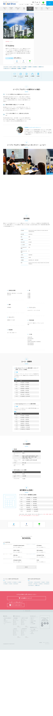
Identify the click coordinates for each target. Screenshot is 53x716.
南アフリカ (37, 594)
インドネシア (31, 594)
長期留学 (24, 68)
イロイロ (15, 591)
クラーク (9, 591)
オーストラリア (37, 591)
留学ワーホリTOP (5, 11)
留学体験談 (11, 8)
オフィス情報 (26, 4)
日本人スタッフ (7, 68)
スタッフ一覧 (21, 4)
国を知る (24, 8)
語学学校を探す (30, 8)
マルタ (48, 591)
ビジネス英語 (24, 66)
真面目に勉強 (14, 68)
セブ (19, 11)
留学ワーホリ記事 (17, 8)
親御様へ (32, 4)
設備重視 (19, 68)
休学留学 (30, 66)
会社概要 (40, 651)
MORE (26, 576)
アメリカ (15, 632)
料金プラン (36, 8)
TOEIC (19, 66)
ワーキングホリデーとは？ (7, 632)
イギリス (15, 633)
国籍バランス (41, 66)
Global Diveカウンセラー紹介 (34, 640)
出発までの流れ (48, 8)
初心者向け (35, 66)
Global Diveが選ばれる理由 (7, 628)
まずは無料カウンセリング (26, 607)
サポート (42, 8)
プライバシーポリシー (46, 651)
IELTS (15, 66)
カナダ (43, 591)
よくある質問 (37, 4)
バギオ (20, 591)
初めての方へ (5, 8)
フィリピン (15, 11)
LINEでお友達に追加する (15, 614)
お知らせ (32, 642)
